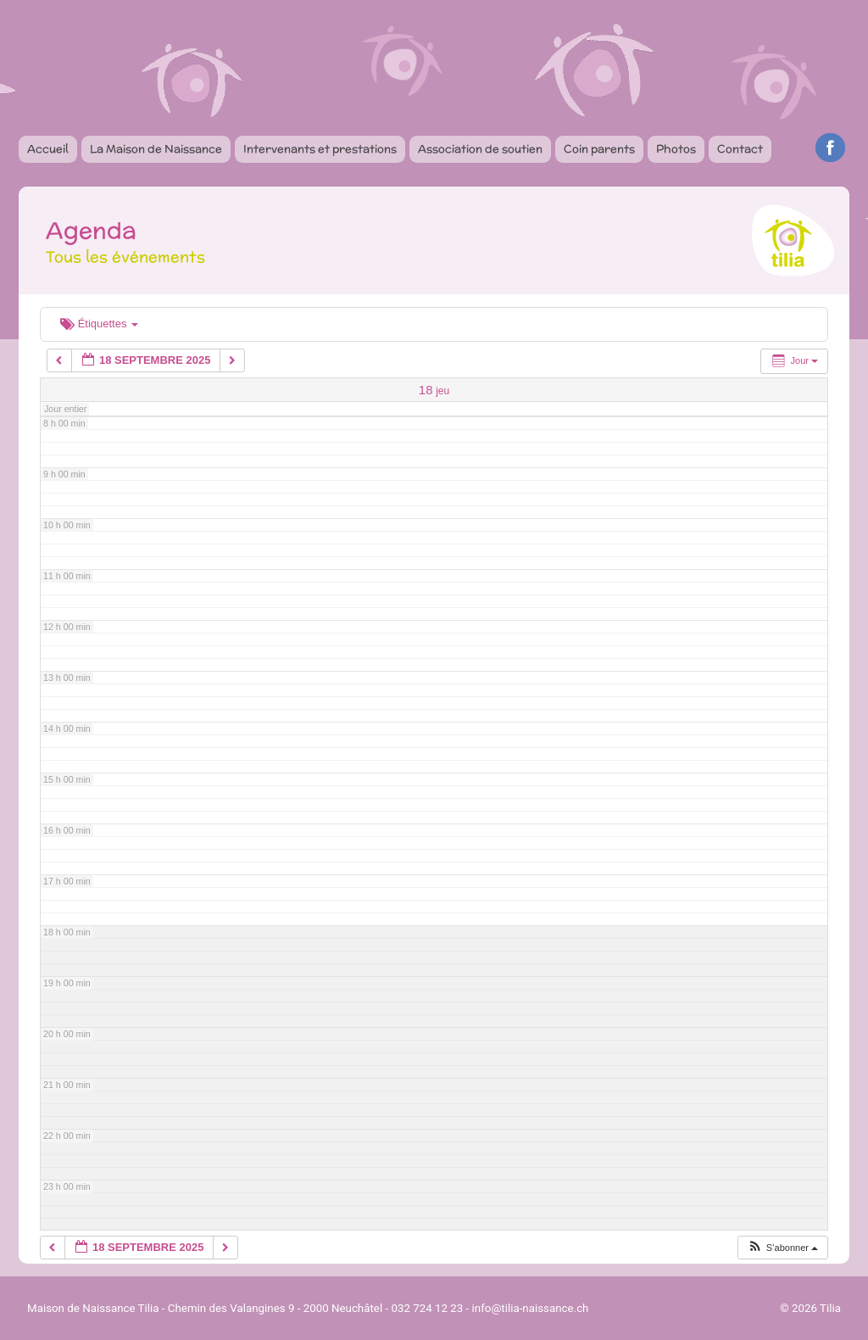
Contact (740, 149)
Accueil (48, 149)
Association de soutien (480, 149)
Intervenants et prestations (320, 149)
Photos (676, 149)
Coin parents (599, 149)
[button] (782, 1248)
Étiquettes (99, 323)
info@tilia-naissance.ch (530, 1308)
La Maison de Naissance (156, 149)
